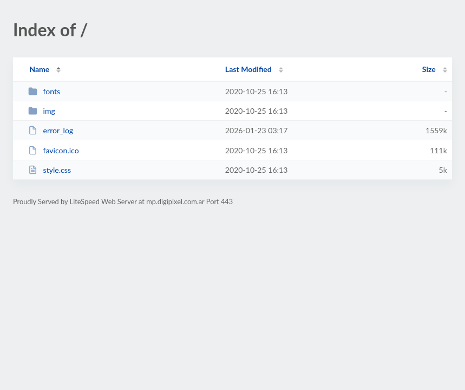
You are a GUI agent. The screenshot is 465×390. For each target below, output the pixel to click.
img (41, 110)
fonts (44, 91)
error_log (50, 130)
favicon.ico (53, 150)
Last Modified (248, 69)
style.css (49, 169)
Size (429, 69)
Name (39, 69)
